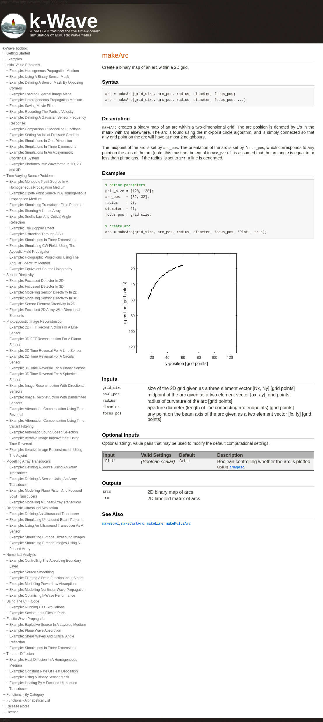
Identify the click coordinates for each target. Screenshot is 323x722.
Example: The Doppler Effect (31, 228)
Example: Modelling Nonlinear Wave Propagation (47, 590)
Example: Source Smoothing (31, 572)
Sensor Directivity (20, 275)
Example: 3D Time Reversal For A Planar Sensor (47, 368)
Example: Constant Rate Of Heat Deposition (43, 671)
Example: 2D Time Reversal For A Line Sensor (45, 351)
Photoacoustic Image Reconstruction (34, 321)
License (12, 712)
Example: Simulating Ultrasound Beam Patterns (46, 520)
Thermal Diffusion (20, 654)
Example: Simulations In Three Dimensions (42, 147)
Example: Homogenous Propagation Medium (44, 71)
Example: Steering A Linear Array (35, 211)
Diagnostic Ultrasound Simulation (32, 508)
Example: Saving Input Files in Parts (37, 613)
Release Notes (17, 706)
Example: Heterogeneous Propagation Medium (45, 100)
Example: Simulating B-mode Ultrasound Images (47, 537)
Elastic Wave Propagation (26, 619)
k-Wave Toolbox (15, 48)
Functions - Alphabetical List (28, 700)
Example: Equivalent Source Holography (40, 269)
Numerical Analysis (21, 555)
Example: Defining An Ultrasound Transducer (44, 514)
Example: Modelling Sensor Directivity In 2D (43, 292)
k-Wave (63, 21)
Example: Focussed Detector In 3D (36, 286)
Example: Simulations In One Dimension (40, 141)
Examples (14, 59)
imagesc (237, 467)
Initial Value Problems (23, 65)
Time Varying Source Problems (30, 176)
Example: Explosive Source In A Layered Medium (47, 625)
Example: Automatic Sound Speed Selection (43, 432)
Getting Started (18, 53)
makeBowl (110, 524)
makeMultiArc (178, 524)
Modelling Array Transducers (28, 461)
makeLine (155, 524)
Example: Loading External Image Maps (40, 94)
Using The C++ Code (22, 601)
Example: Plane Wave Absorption (35, 630)
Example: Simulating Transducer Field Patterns (45, 205)
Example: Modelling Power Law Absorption (42, 584)
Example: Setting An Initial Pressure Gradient (44, 135)
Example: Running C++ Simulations (36, 607)
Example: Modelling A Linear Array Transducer (45, 502)
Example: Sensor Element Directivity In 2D (42, 304)
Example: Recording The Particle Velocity (41, 112)
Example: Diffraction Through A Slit (36, 234)
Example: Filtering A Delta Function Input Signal (46, 578)
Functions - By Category (25, 695)
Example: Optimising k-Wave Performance (42, 595)
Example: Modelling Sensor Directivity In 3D (43, 298)
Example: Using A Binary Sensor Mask (39, 77)
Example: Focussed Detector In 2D (36, 281)
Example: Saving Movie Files (31, 106)
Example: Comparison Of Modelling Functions (44, 129)
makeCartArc (132, 524)
